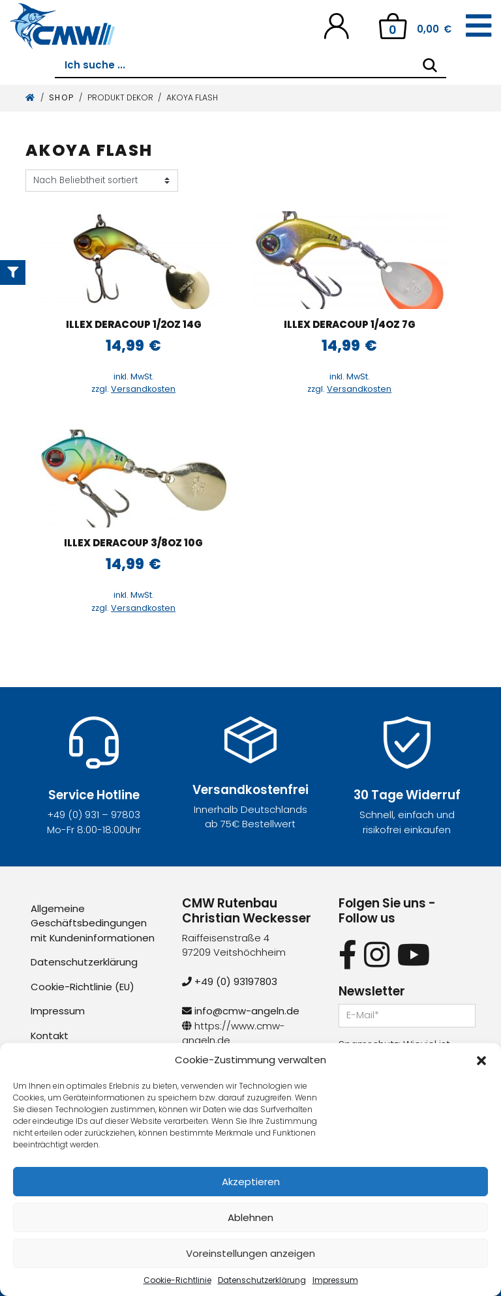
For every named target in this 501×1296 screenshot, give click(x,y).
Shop (61, 97)
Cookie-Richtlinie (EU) (83, 987)
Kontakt (50, 1035)
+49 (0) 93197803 (230, 981)
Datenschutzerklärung (262, 1280)
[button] (481, 1060)
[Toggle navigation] (478, 26)
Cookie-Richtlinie (177, 1280)
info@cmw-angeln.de (240, 1011)
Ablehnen (250, 1217)
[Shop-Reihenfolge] (101, 180)
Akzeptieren (251, 1181)
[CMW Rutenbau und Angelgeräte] (62, 26)
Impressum (335, 1280)
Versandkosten (143, 388)
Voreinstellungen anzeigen (250, 1253)
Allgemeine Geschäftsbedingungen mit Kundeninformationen (93, 923)
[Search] (430, 65)
